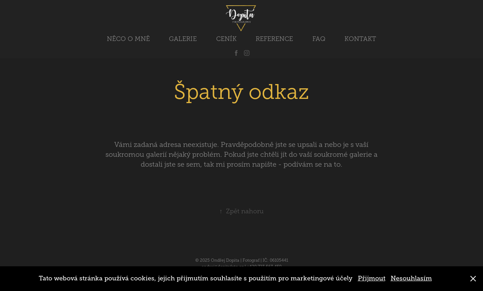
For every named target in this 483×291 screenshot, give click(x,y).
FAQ (318, 38)
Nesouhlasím (411, 278)
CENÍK (226, 38)
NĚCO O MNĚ (128, 38)
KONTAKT (360, 38)
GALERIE (183, 38)
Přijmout (371, 278)
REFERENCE (274, 38)
